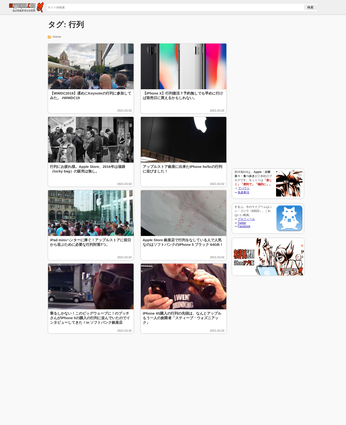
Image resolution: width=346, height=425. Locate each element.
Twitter (242, 223)
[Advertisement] (268, 91)
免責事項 (243, 192)
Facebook (244, 226)
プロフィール (246, 219)
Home (57, 36)
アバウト (244, 188)
